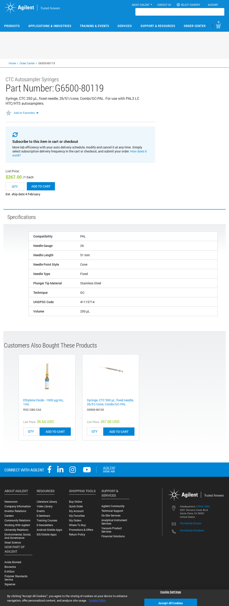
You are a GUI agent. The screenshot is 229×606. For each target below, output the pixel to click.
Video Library (45, 506)
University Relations (16, 529)
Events (41, 511)
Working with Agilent (17, 525)
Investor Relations (15, 511)
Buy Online (75, 501)
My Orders (75, 520)
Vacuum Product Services (111, 530)
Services (125, 26)
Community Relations (17, 520)
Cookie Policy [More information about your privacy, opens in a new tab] (97, 600)
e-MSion (9, 571)
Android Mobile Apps (49, 529)
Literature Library (47, 501)
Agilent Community (112, 506)
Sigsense (9, 584)
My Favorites (77, 515)
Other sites (203, 506)
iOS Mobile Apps (47, 534)
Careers (9, 515)
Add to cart (40, 186)
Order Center (195, 26)
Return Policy (77, 534)
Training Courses (47, 520)
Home (12, 63)
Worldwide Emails (190, 523)
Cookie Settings (170, 592)
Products (12, 26)
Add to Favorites (24, 113)
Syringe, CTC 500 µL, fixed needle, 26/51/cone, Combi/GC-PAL (110, 402)
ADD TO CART (55, 431)
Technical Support (112, 510)
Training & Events (94, 26)
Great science (12, 542)
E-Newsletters (45, 525)
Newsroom (10, 501)
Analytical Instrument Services (114, 522)
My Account (76, 511)
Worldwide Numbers (192, 530)
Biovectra (10, 567)
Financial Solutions (113, 536)
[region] (114, 597)
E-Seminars (43, 515)
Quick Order (76, 506)
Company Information (17, 506)
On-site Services (110, 515)
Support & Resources (158, 26)
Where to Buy (77, 525)
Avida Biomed (12, 562)
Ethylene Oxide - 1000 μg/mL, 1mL (43, 402)
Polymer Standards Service (15, 578)
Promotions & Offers (81, 529)
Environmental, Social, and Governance (17, 536)
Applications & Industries (49, 26)
